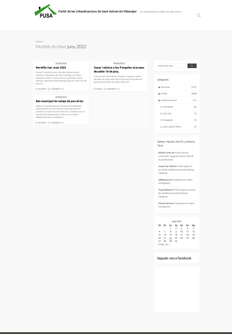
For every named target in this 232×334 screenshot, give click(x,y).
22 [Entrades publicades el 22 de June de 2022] (170, 239)
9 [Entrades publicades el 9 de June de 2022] (176, 232)
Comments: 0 (57, 89)
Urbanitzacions (178, 100)
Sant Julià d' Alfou (179, 127)
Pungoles (179, 120)
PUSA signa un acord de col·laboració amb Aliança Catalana (176, 170)
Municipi (42, 89)
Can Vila (179, 114)
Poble (99, 89)
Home (39, 41)
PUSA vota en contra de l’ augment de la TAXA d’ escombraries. (176, 157)
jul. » (167, 245)
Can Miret (179, 107)
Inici (35, 26)
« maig (160, 245)
